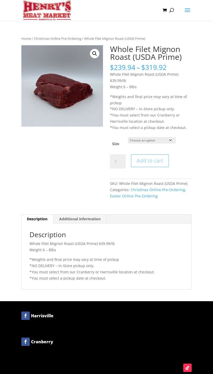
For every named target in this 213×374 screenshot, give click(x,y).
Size (115, 143)
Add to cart (150, 160)
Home (26, 38)
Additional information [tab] (80, 218)
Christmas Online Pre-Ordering (57, 38)
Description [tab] (37, 218)
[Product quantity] (118, 161)
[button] (94, 53)
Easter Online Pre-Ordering (134, 196)
